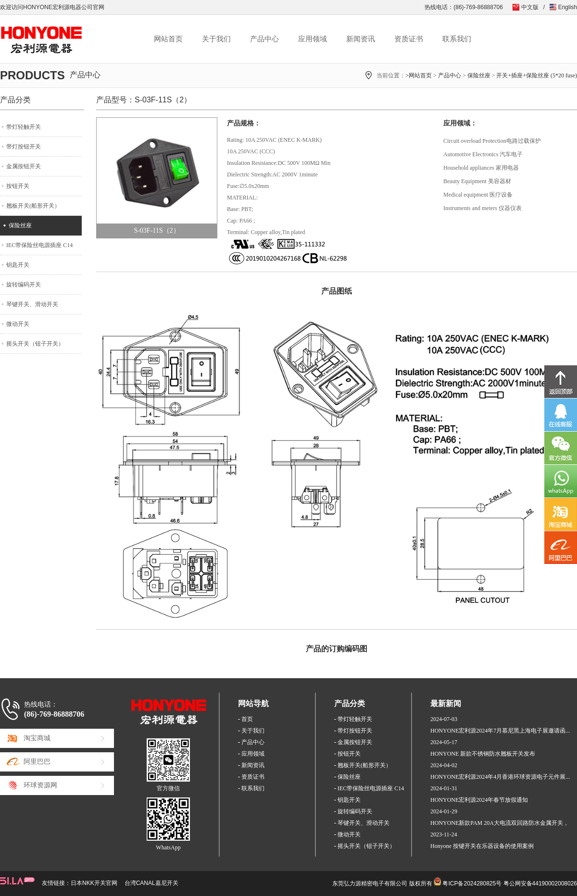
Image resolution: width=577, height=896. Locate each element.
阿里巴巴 (37, 761)
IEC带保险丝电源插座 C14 (39, 245)
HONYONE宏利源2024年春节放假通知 (479, 799)
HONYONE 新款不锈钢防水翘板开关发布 (482, 753)
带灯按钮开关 (23, 146)
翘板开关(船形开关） (33, 205)
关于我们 (216, 39)
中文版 (530, 7)
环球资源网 (40, 785)
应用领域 (312, 39)
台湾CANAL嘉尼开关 (151, 883)
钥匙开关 (17, 264)
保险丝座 (478, 75)
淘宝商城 (37, 738)
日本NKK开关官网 (94, 883)
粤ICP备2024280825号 (472, 883)
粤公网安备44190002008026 (540, 883)
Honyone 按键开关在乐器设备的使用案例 (482, 846)
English (567, 7)
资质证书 (408, 39)
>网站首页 (418, 75)
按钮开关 (17, 186)
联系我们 (456, 39)
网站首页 (168, 39)
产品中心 (264, 39)
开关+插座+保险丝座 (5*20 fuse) (536, 75)
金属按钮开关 (23, 166)
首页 (247, 719)
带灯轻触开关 (23, 127)
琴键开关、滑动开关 (32, 304)
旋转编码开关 (23, 284)
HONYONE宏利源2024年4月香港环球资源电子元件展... (500, 776)
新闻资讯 (360, 39)
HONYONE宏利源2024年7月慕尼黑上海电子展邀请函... (500, 730)
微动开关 (17, 324)
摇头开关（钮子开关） (35, 343)
